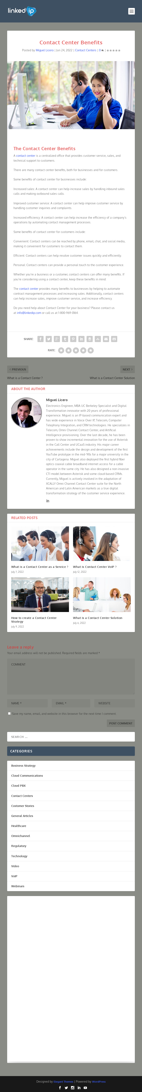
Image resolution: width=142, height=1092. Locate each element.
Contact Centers (85, 50)
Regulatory (18, 846)
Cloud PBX (18, 785)
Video (15, 866)
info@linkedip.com (29, 312)
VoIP (14, 876)
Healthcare (18, 826)
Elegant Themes (63, 1081)
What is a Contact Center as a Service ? (39, 566)
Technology (19, 856)
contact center (25, 155)
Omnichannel (20, 836)
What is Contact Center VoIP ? (95, 566)
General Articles (22, 816)
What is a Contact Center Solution (98, 618)
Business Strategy (23, 765)
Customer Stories (22, 806)
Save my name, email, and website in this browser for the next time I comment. (64, 713)
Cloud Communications (27, 775)
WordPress (99, 1081)
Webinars (17, 886)
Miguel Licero (45, 50)
